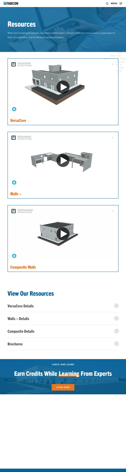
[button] (116, 3)
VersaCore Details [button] (63, 305)
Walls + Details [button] (63, 318)
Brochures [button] (63, 343)
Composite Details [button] (63, 331)
